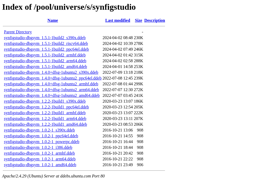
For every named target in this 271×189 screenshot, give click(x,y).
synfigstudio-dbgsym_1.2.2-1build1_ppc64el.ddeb (46, 107)
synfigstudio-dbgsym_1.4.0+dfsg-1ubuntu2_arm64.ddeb (51, 89)
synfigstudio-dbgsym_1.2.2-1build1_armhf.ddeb (45, 113)
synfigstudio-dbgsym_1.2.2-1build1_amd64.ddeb (45, 124)
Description (154, 20)
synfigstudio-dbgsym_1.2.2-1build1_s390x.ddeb (45, 101)
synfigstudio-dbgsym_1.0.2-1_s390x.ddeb (39, 130)
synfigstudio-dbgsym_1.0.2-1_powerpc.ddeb (41, 141)
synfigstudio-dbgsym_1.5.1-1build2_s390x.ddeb (45, 37)
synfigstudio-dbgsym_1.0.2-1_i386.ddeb (38, 147)
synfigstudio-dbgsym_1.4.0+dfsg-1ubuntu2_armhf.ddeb (51, 84)
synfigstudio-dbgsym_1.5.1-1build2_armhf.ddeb (45, 55)
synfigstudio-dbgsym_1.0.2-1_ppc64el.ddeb (41, 136)
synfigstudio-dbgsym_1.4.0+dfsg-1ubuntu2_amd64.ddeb (52, 95)
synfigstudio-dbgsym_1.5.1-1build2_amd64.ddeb (45, 66)
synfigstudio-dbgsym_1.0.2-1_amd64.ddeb (40, 164)
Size (138, 20)
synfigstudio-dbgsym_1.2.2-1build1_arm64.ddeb (45, 118)
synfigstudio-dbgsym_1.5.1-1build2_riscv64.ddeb (46, 43)
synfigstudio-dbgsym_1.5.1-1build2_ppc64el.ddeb (46, 49)
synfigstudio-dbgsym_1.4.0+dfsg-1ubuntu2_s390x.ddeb (51, 72)
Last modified (117, 20)
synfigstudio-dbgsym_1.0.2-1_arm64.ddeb (39, 159)
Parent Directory (18, 32)
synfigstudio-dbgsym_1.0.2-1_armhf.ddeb (39, 153)
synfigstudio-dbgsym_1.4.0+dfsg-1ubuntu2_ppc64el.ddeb (52, 78)
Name (53, 20)
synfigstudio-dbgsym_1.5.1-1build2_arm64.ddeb (45, 61)
